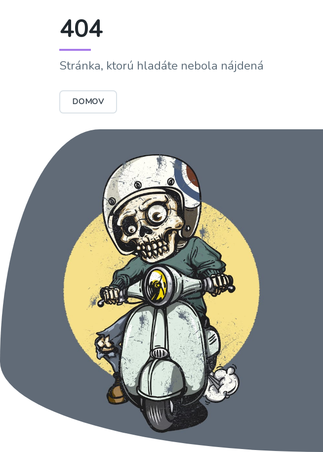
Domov (88, 101)
